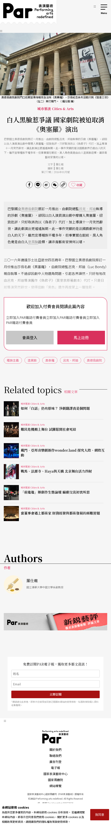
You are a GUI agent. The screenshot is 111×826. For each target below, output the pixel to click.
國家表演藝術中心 (55, 773)
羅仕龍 (60, 164)
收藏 (79, 185)
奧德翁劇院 (29, 208)
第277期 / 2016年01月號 (55, 172)
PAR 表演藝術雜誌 (55, 736)
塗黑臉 (33, 241)
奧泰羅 (49, 360)
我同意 (99, 814)
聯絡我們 (55, 755)
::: (95, 6)
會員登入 (29, 337)
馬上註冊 (81, 337)
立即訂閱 (55, 694)
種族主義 (13, 360)
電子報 (55, 767)
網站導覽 (55, 786)
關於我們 (55, 749)
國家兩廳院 (55, 779)
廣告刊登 (55, 761)
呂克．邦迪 (87, 208)
